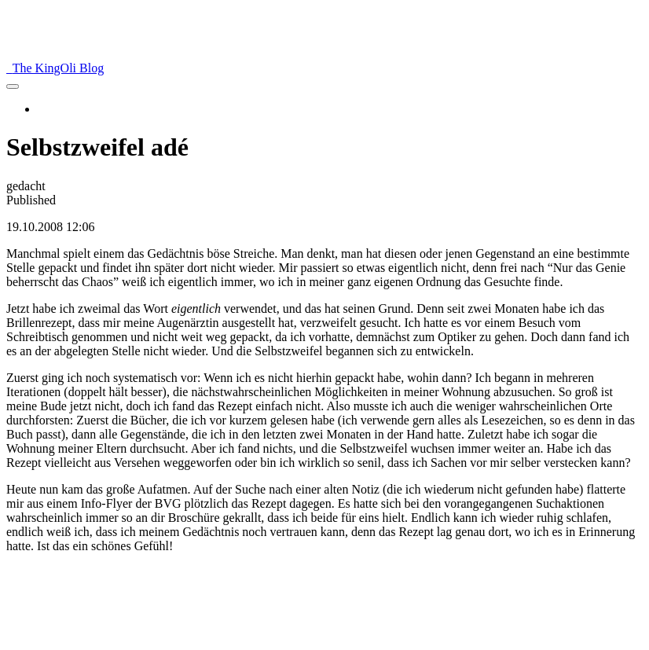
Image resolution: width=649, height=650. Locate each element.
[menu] (12, 86)
